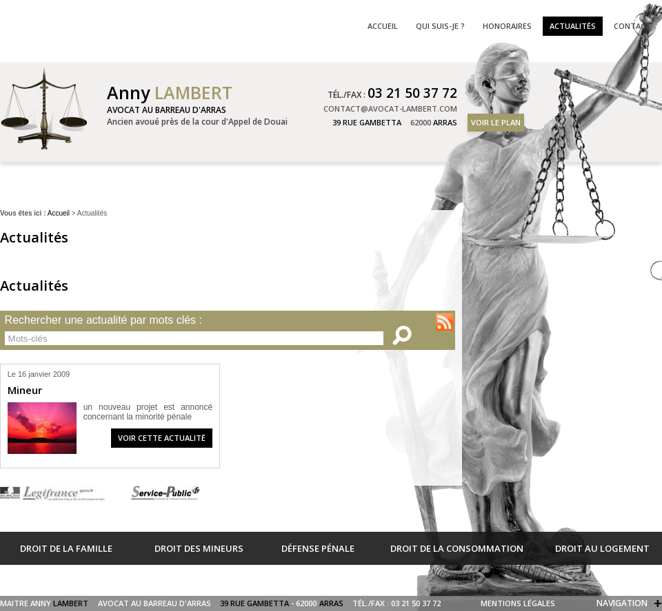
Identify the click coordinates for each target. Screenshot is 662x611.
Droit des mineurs (198, 548)
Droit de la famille (66, 548)
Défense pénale (317, 548)
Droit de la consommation (456, 548)
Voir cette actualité (161, 438)
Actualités (573, 26)
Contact (632, 26)
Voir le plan (496, 122)
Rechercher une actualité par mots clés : (103, 320)
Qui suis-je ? (440, 26)
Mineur (25, 390)
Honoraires (507, 26)
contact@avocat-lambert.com (390, 108)
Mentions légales (518, 603)
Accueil (59, 213)
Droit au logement (602, 548)
